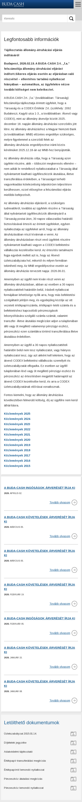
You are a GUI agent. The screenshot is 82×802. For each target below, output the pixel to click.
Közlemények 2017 (17, 455)
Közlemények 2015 (17, 465)
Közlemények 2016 (17, 460)
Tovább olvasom (59, 502)
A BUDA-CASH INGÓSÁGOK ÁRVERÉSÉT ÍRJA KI (39, 487)
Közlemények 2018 (17, 450)
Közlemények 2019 (17, 445)
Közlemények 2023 (17, 424)
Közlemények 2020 (17, 439)
